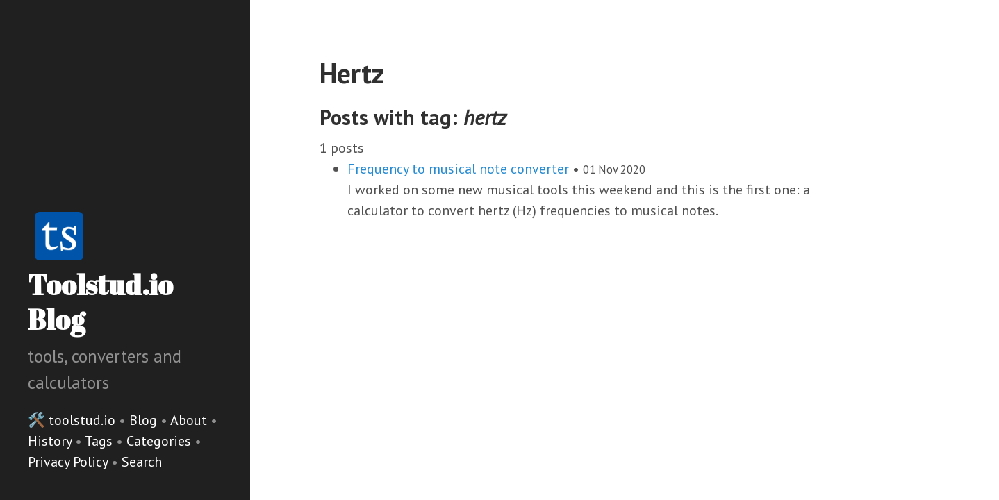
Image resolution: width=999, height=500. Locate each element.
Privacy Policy (69, 462)
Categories (160, 441)
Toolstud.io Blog (100, 302)
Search (142, 462)
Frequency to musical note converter (458, 169)
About (190, 420)
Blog (143, 420)
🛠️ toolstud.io (71, 420)
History (51, 441)
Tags (100, 441)
